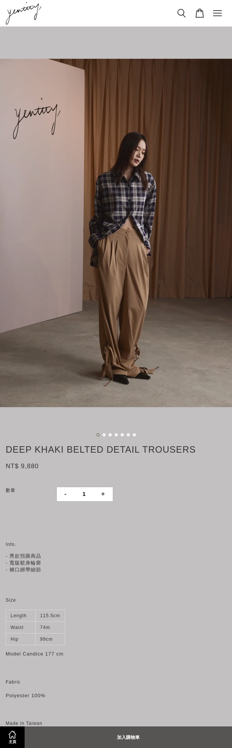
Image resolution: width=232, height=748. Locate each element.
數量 (11, 490)
